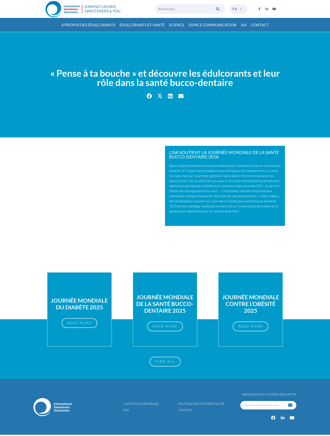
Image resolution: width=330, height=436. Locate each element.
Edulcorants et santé (142, 25)
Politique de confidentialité (201, 405)
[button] (149, 96)
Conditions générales (141, 405)
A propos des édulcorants (88, 25)
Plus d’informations (254, 211)
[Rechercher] (218, 8)
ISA (244, 25)
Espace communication (213, 25)
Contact (260, 25)
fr (238, 9)
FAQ (126, 411)
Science (176, 25)
